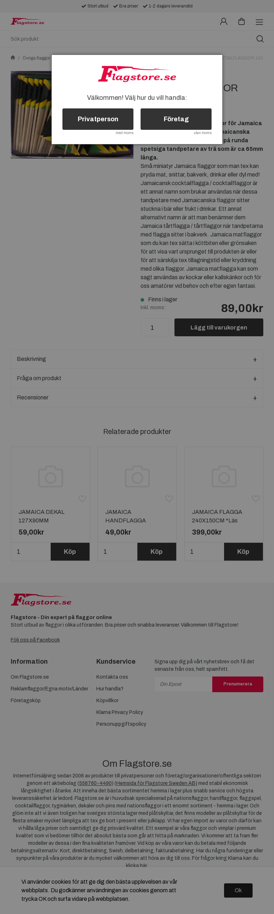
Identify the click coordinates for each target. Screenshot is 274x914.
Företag (176, 119)
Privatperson (98, 119)
